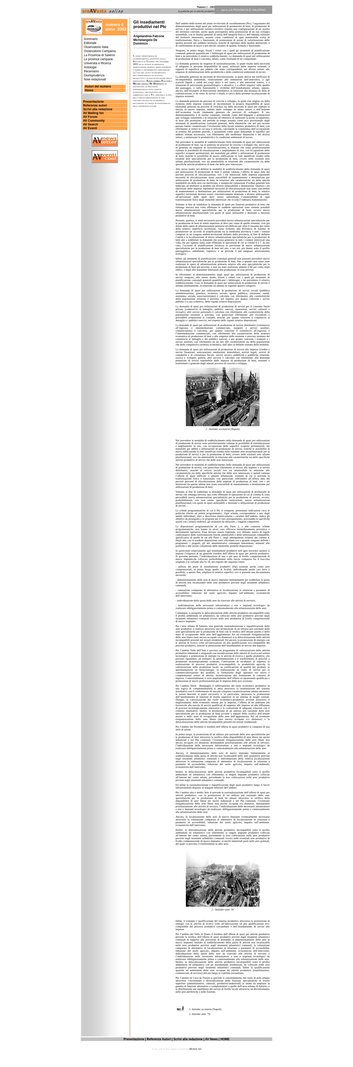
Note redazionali (95, 79)
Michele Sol (195, 1049)
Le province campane (98, 59)
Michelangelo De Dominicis (145, 41)
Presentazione (93, 101)
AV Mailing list (93, 113)
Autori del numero (97, 86)
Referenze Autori (159, 1039)
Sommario (91, 39)
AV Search (90, 124)
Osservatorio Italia (96, 47)
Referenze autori (94, 105)
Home (89, 90)
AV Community (93, 120)
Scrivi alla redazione (97, 109)
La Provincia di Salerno (99, 55)
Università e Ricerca (97, 63)
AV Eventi (89, 128)
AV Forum (89, 117)
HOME (224, 1039)
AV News (211, 1039)
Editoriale (90, 43)
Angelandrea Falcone (148, 36)
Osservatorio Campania (100, 51)
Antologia (90, 67)
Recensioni (91, 71)
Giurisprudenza (94, 75)
